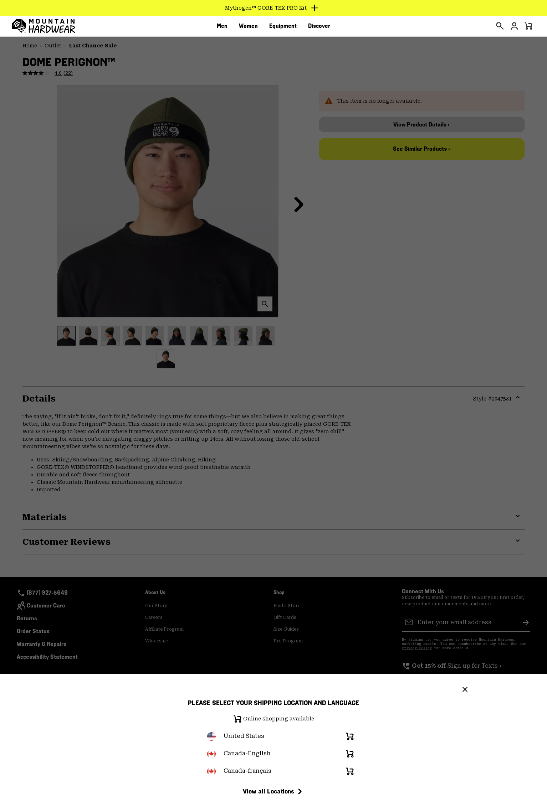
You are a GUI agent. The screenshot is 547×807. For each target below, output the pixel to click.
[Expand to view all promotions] (273, 8)
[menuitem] (222, 28)
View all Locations (273, 791)
